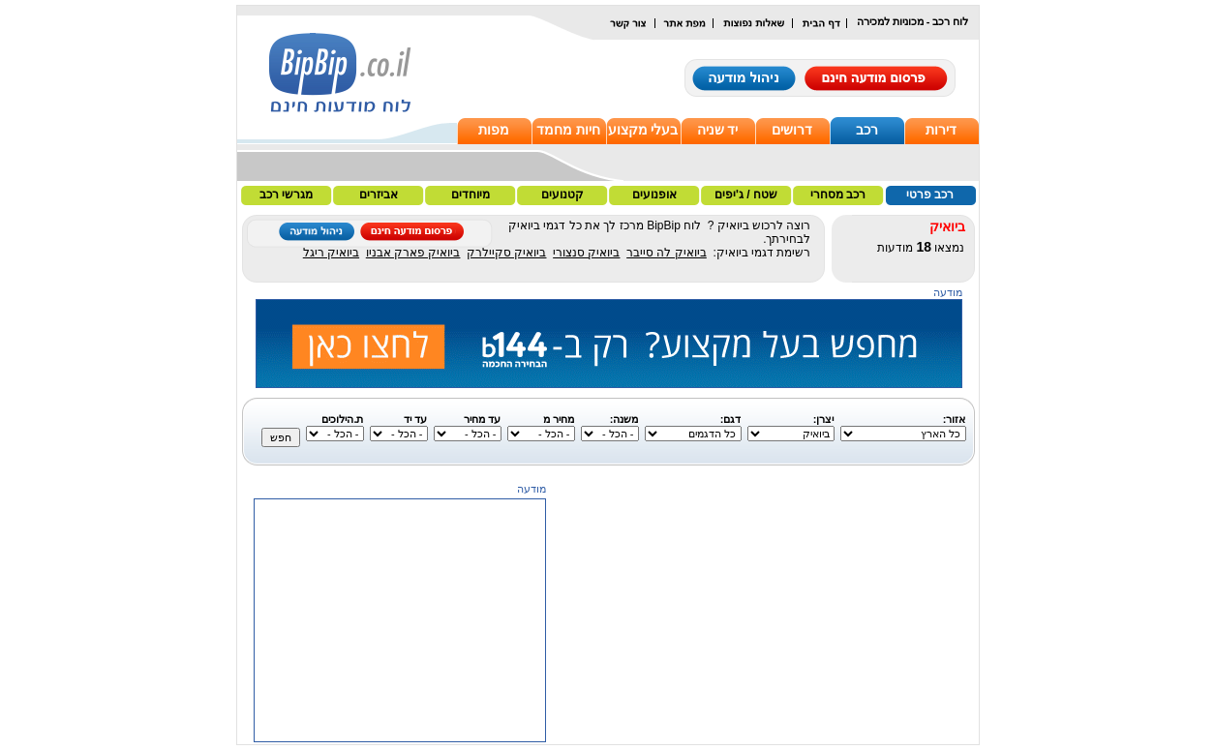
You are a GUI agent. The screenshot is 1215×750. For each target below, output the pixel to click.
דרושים (792, 129)
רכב (867, 129)
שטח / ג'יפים (745, 194)
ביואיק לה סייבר (666, 252)
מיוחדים (470, 194)
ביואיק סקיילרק (506, 252)
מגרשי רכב (286, 194)
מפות (493, 129)
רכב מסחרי (838, 194)
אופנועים (654, 194)
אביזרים (378, 194)
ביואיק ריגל (331, 252)
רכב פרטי (930, 194)
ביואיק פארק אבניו (413, 252)
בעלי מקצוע (643, 129)
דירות (941, 129)
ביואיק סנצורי (586, 252)
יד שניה (718, 129)
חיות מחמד (568, 129)
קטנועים (562, 194)
